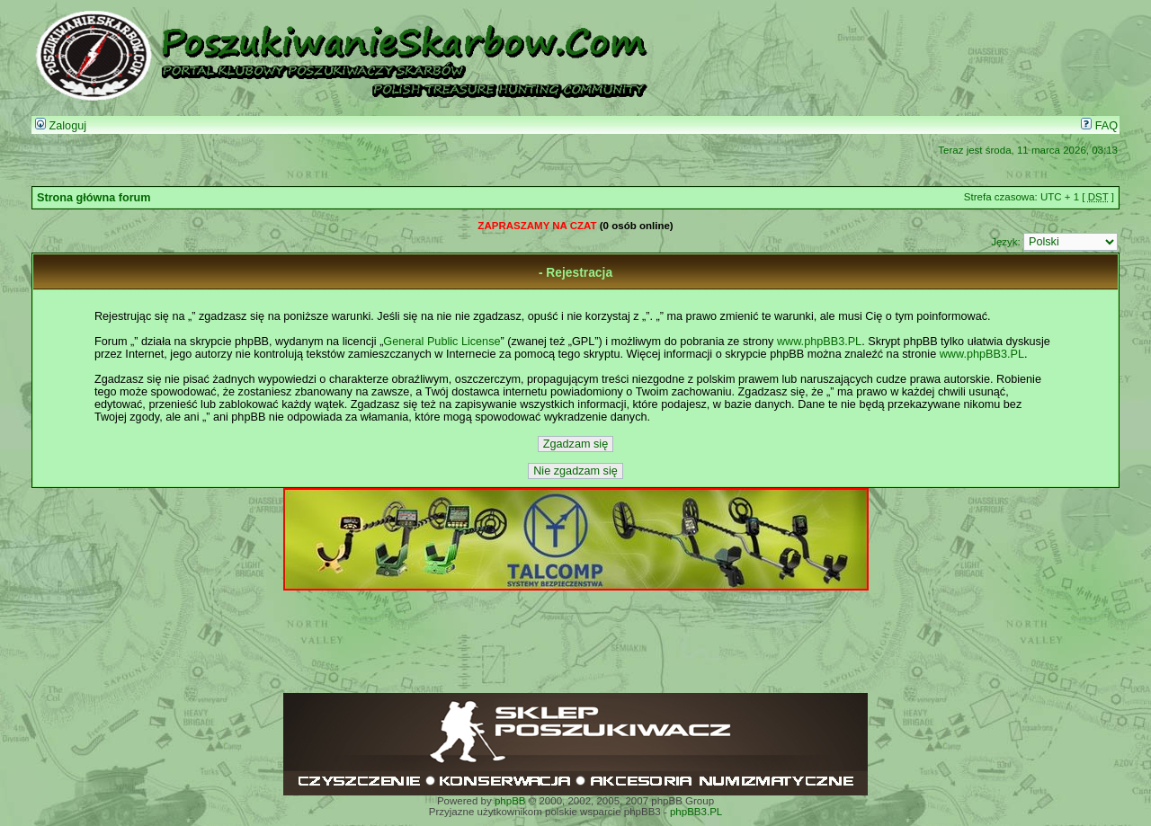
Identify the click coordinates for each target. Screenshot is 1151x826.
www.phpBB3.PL (819, 341)
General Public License (441, 341)
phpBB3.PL (696, 811)
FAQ (1099, 126)
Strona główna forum (94, 197)
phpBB (510, 800)
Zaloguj (60, 126)
